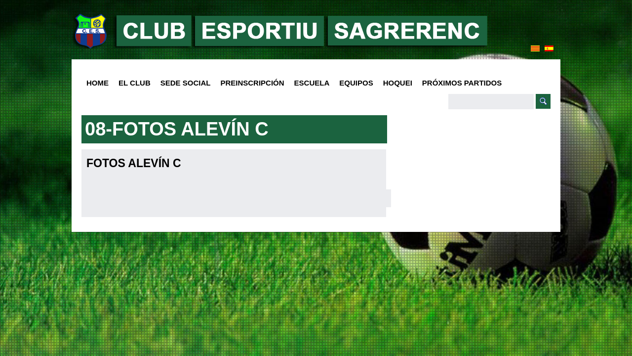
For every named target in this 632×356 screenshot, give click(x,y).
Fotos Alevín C (133, 163)
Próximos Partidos (462, 83)
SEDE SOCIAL (185, 83)
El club (132, 83)
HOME (97, 83)
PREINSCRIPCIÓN (252, 83)
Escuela (309, 83)
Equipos (353, 83)
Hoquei (397, 83)
